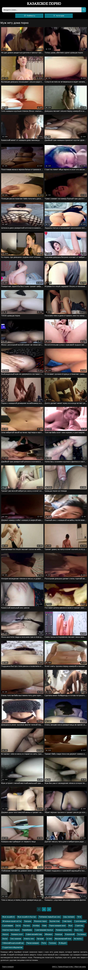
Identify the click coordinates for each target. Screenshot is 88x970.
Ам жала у (78, 939)
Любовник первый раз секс (49, 917)
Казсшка (27, 921)
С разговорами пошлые (44, 930)
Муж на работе (8, 917)
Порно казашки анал (57, 926)
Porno (44, 943)
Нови (44, 926)
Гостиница (81, 934)
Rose (70, 926)
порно (44, 4)
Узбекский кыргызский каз (13, 943)
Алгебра (36, 926)
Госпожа (52, 943)
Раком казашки (33, 943)
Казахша (58, 934)
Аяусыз (5, 934)
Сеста (18, 926)
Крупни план (55, 921)
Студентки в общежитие (12, 947)
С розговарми (7, 926)
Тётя (79, 917)
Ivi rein (49, 939)
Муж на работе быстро (27, 917)
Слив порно (67, 921)
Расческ (26, 926)
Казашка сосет (17, 934)
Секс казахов (15, 939)
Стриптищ (79, 926)
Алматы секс (29, 939)
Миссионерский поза (63, 939)
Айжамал (48, 934)
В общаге (62, 943)
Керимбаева (27, 930)
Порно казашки (8, 967)
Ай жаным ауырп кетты (11, 921)
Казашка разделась (64, 930)
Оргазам (40, 939)
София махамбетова (34, 934)
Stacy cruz (78, 930)
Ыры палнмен (68, 917)
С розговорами (80, 921)
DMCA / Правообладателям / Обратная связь (69, 967)
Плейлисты (29, 15)
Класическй (69, 934)
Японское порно (40, 921)
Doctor (4, 939)
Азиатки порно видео (10, 930)
